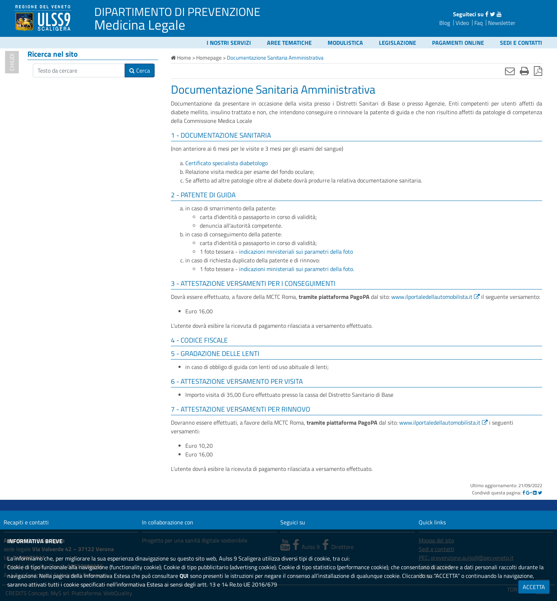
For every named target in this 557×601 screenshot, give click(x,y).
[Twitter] (540, 492)
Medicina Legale (139, 24)
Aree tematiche (289, 42)
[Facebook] (523, 492)
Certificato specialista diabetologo (226, 163)
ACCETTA (534, 587)
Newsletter (501, 23)
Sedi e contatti (521, 42)
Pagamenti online (458, 42)
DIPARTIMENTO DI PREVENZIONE (177, 11)
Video (462, 23)
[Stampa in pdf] (538, 70)
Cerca (139, 70)
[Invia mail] (510, 70)
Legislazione (397, 42)
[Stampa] (524, 70)
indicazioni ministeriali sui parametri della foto (296, 251)
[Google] (529, 492)
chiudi (12, 62)
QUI (184, 575)
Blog (444, 23)
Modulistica (345, 42)
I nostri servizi (229, 42)
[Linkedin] (535, 492)
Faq (478, 23)
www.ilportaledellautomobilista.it (431, 296)
